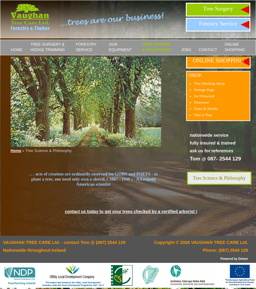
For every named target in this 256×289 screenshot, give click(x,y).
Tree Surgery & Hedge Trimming (47, 47)
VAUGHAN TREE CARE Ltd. (219, 242)
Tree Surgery (218, 8)
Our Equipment (120, 47)
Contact (208, 49)
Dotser (243, 258)
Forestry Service (218, 23)
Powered (226, 258)
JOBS (186, 49)
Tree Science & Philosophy (156, 47)
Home (16, 49)
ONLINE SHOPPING (235, 47)
